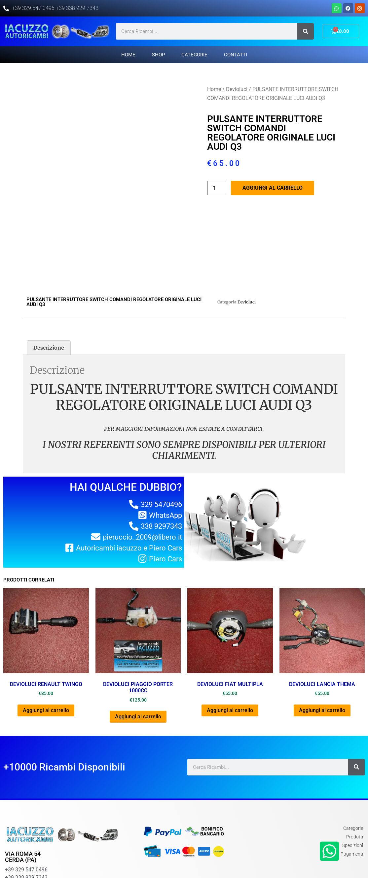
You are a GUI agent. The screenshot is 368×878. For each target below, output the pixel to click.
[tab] (49, 305)
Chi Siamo (306, 863)
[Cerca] (305, 31)
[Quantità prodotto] (216, 188)
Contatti (235, 55)
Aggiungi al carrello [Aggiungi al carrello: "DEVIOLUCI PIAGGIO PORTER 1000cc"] (138, 674)
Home (128, 55)
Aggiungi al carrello (272, 188)
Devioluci (236, 89)
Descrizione (48, 305)
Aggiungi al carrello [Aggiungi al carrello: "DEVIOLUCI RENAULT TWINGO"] (46, 668)
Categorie (194, 55)
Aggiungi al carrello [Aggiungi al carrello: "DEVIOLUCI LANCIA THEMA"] (322, 668)
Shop (158, 55)
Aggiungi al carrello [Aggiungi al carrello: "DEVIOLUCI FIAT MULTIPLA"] (230, 668)
